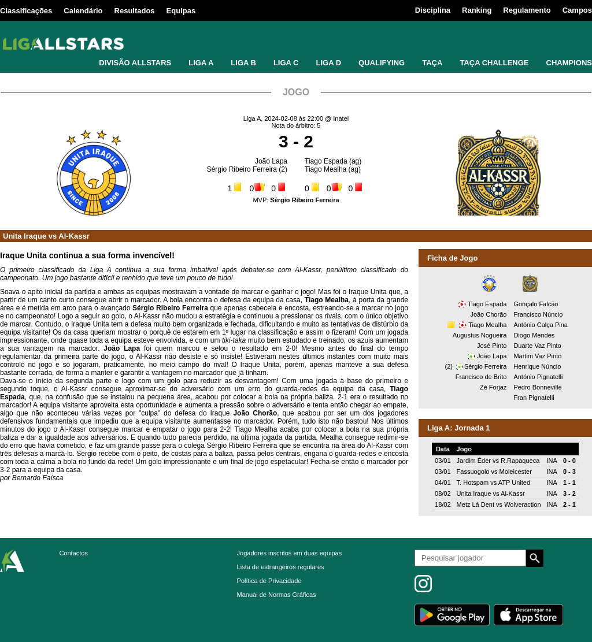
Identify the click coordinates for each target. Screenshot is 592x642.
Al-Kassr (73, 236)
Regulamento (526, 10)
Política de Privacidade (269, 580)
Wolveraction (522, 504)
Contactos (73, 553)
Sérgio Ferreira (485, 366)
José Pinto (491, 345)
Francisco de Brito (481, 376)
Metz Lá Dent (475, 504)
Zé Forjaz (493, 387)
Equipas (181, 10)
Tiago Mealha (325, 169)
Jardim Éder (474, 460)
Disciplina (432, 10)
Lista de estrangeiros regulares (280, 566)
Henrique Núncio (537, 366)
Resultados (134, 10)
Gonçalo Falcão (535, 303)
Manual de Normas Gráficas (276, 594)
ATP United (514, 482)
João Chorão (488, 314)
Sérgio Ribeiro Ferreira (242, 169)
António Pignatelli (538, 376)
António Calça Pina (540, 324)
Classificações (26, 10)
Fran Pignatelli (533, 397)
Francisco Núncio (538, 314)
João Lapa (271, 161)
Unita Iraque (24, 236)
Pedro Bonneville (537, 387)
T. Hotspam (473, 482)
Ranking (476, 10)
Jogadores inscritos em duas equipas (289, 553)
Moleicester (516, 471)
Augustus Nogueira (480, 335)
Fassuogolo (473, 471)
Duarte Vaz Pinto (537, 345)
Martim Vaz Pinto (537, 355)
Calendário (83, 10)
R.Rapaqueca (520, 460)
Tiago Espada (326, 161)
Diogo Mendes (533, 335)
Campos (577, 10)
